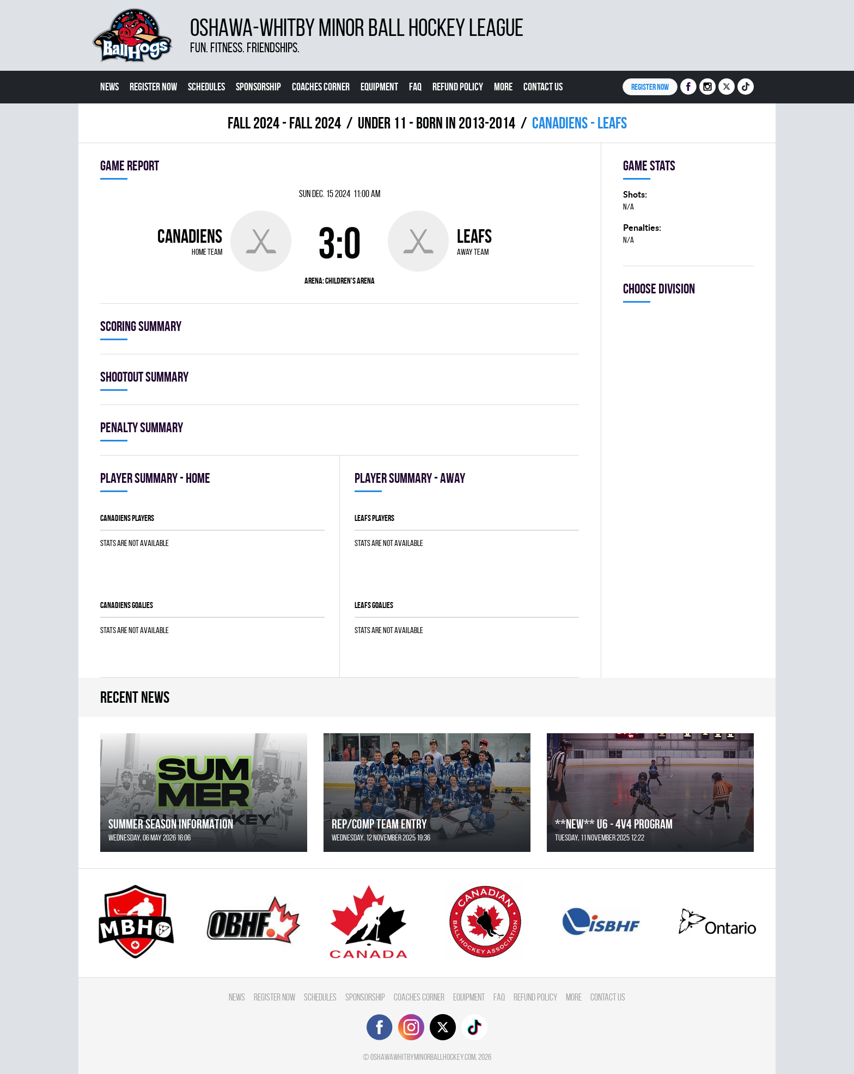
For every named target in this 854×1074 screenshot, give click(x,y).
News (109, 87)
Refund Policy (457, 87)
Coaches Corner (321, 87)
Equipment (379, 87)
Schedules (206, 87)
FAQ (415, 87)
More (503, 87)
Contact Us (543, 87)
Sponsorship (258, 87)
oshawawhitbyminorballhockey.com (422, 1056)
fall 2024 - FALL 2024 (284, 123)
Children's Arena (350, 280)
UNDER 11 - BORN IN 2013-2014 (436, 123)
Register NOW (650, 86)
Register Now (153, 87)
